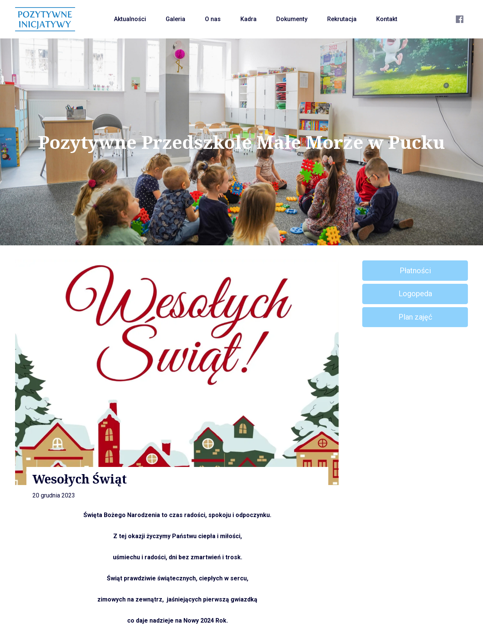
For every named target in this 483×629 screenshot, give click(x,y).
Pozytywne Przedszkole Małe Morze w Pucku (241, 142)
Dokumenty (292, 19)
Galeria (175, 19)
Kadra (248, 19)
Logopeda (415, 293)
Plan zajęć (415, 316)
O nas (213, 19)
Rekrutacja (342, 19)
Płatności (415, 270)
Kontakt (386, 19)
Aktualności (130, 19)
